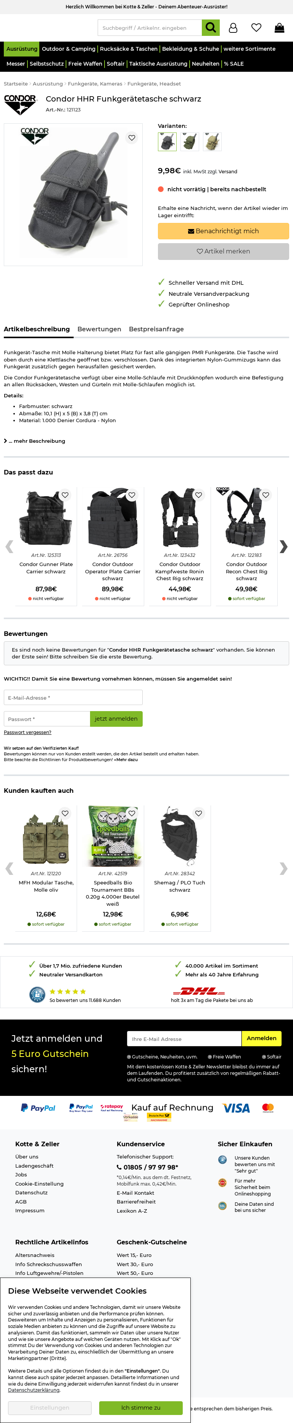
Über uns (27, 1160)
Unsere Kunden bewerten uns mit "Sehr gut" (255, 1168)
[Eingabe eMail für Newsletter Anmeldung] (184, 1042)
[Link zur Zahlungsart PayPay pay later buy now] (81, 1111)
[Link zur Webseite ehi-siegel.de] (222, 1186)
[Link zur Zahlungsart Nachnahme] (159, 1120)
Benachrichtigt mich (223, 234)
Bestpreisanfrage (156, 332)
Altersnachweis (35, 1258)
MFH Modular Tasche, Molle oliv (46, 889)
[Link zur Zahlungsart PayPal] (38, 1111)
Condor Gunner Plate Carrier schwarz (46, 571)
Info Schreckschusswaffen (48, 1268)
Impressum (30, 1214)
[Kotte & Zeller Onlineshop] (47, 29)
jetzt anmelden (116, 722)
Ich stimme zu (141, 1407)
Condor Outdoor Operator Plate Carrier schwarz (112, 575)
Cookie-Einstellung (39, 1187)
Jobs (21, 1178)
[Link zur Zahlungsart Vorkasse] (130, 1120)
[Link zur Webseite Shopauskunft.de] (222, 1163)
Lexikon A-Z (132, 1214)
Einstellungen (49, 1407)
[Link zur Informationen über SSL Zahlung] (222, 1208)
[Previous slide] (9, 550)
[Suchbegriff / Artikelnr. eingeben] (150, 29)
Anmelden (264, 1041)
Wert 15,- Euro (134, 1258)
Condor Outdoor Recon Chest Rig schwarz (246, 575)
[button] (21, 52)
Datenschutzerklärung (34, 1390)
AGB (21, 1205)
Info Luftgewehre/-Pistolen (49, 1276)
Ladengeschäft (34, 1169)
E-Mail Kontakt (135, 1196)
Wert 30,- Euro (135, 1268)
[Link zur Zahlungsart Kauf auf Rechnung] (172, 1111)
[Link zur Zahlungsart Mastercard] (268, 1111)
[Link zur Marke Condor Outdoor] (21, 108)
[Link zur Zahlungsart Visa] (236, 1111)
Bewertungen (99, 332)
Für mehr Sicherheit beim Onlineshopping (253, 1191)
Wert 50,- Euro (135, 1276)
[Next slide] (284, 550)
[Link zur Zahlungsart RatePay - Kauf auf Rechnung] (112, 1111)
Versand (228, 175)
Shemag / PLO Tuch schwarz (179, 889)
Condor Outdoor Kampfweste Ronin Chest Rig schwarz (179, 575)
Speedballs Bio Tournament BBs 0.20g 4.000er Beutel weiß (113, 896)
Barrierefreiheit (136, 1205)
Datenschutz (31, 1196)
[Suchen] (211, 29)
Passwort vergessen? (28, 736)
